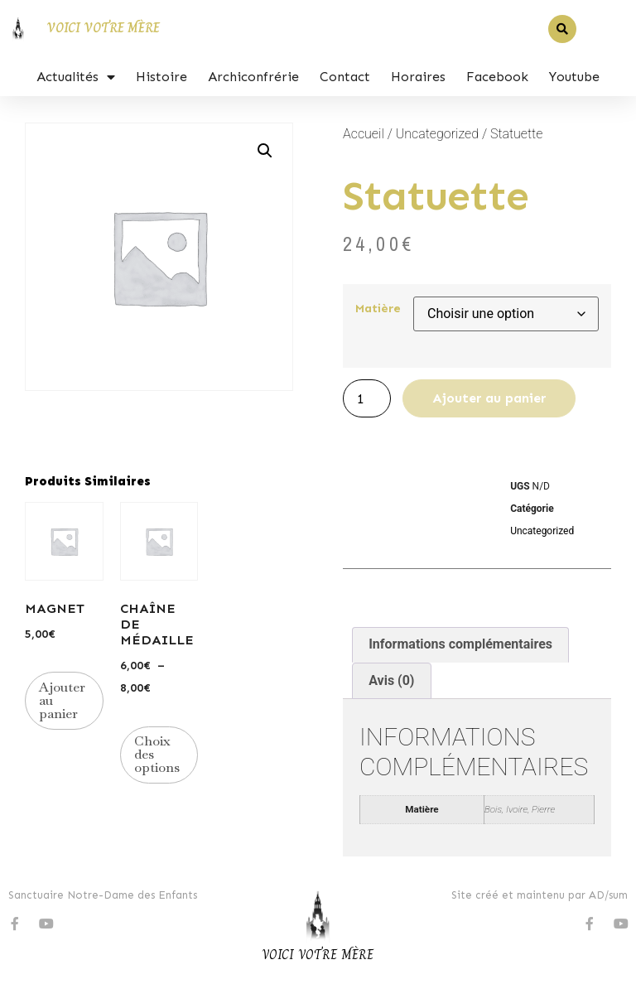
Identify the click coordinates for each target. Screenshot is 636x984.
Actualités (75, 77)
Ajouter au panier (489, 398)
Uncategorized (437, 134)
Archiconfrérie (253, 76)
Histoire (161, 76)
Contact (345, 76)
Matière (378, 308)
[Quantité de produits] (367, 398)
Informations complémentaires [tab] (460, 644)
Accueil (363, 134)
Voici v (284, 954)
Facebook (497, 76)
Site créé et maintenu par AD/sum (539, 895)
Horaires (418, 76)
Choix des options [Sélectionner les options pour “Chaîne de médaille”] (157, 754)
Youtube (574, 76)
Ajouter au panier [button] (62, 700)
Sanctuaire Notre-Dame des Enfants (102, 895)
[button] (562, 29)
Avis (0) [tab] (391, 680)
